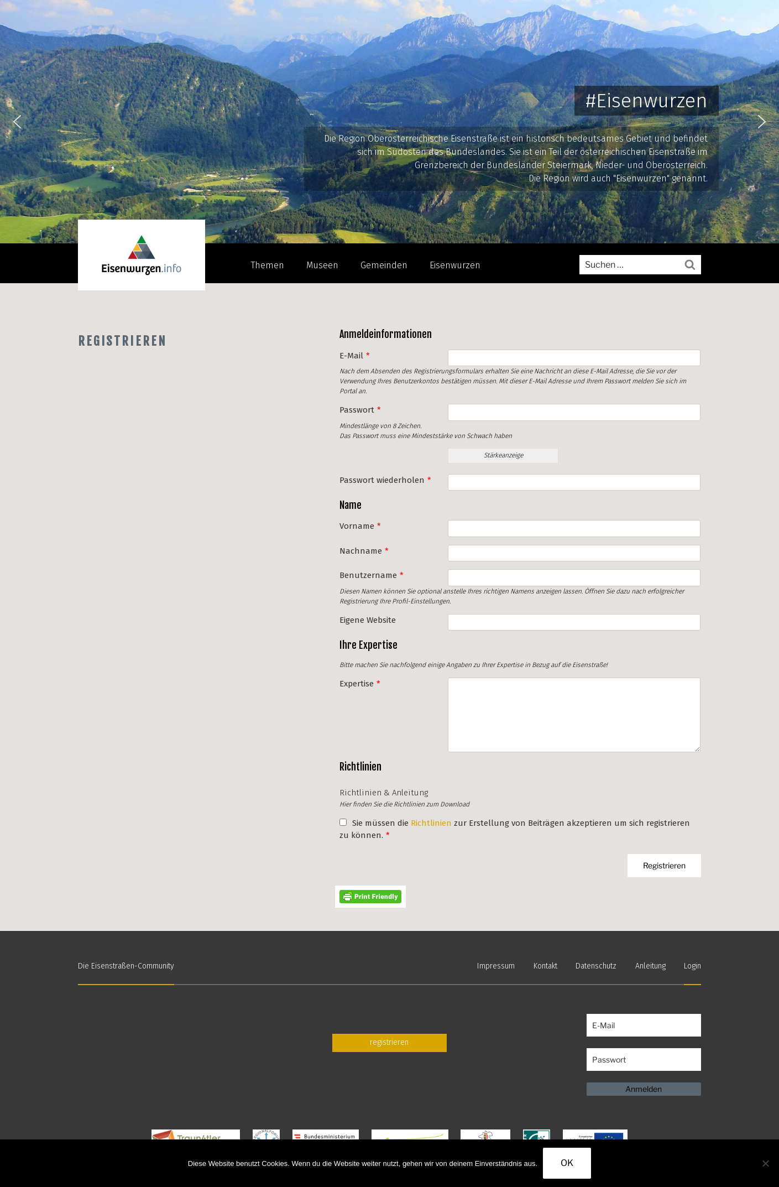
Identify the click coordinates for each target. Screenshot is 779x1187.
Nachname (364, 551)
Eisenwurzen (455, 265)
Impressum (496, 966)
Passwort (360, 410)
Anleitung (650, 966)
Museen (322, 265)
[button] (17, 122)
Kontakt (545, 966)
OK (567, 1163)
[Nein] (765, 1163)
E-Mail (354, 356)
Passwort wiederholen (385, 480)
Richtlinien (431, 823)
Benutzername (371, 575)
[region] (389, 121)
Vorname (360, 526)
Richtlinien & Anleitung (383, 793)
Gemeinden (383, 265)
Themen (267, 265)
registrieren (389, 1042)
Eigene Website (367, 620)
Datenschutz (596, 966)
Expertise (359, 684)
